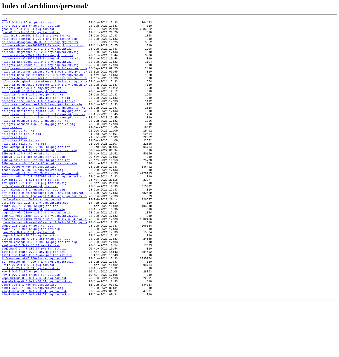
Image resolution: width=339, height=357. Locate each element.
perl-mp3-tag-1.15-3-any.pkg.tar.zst (31, 236)
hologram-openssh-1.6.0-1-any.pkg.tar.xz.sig (38, 145)
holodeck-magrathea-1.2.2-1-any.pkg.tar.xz (37, 55)
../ (4, 20)
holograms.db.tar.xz (18, 153)
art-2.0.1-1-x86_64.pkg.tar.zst (27, 24)
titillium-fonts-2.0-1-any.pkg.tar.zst (33, 299)
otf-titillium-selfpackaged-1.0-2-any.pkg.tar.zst (42, 228)
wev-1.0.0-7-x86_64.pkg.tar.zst (27, 322)
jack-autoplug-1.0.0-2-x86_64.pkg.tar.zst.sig (39, 177)
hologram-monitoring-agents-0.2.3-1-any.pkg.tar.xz (43, 126)
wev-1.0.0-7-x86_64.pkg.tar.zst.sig (31, 326)
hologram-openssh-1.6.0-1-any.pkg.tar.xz (35, 142)
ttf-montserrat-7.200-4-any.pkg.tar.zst (34, 307)
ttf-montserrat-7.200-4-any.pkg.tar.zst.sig (37, 311)
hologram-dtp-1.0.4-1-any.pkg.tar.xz (31, 102)
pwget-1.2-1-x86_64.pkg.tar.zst (27, 267)
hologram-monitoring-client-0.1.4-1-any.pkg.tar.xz (43, 134)
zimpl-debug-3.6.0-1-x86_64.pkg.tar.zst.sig (37, 350)
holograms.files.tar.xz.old (24, 169)
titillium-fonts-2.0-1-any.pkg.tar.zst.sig (37, 303)
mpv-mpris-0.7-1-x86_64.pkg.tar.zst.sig (34, 216)
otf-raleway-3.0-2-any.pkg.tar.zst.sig (33, 224)
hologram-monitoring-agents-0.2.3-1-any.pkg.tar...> (44, 130)
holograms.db (12, 149)
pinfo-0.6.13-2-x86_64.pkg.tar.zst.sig (33, 248)
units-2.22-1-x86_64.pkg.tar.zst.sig (31, 319)
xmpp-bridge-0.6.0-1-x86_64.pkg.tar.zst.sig (37, 334)
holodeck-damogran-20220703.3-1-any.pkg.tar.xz (40, 47)
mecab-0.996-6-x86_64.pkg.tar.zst (29, 197)
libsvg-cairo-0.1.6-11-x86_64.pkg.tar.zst (36, 189)
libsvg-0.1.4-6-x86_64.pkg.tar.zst (30, 181)
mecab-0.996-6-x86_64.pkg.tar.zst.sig (32, 201)
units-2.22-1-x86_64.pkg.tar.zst (28, 315)
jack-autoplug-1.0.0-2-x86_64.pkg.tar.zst (36, 173)
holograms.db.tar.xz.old (21, 157)
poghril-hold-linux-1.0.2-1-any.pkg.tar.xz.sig (40, 256)
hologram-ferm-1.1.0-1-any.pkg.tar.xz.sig (36, 114)
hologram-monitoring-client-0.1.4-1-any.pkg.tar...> (44, 138)
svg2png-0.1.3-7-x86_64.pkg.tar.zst (31, 291)
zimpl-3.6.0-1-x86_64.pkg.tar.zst (29, 338)
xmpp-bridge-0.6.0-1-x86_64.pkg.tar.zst (34, 330)
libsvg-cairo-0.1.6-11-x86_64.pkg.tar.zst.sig (39, 193)
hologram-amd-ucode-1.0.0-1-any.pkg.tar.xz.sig (40, 75)
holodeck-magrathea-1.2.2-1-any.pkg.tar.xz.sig (40, 59)
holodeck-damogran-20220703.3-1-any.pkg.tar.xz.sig (43, 51)
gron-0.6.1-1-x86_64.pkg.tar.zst (28, 31)
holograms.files (14, 161)
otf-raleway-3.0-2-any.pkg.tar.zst (30, 220)
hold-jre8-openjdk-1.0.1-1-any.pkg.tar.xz (36, 39)
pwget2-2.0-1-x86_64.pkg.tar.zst (28, 275)
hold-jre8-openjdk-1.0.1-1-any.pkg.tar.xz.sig (39, 43)
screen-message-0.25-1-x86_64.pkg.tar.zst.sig (39, 287)
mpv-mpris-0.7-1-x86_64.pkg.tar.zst (31, 212)
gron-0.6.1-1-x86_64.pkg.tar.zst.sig (31, 35)
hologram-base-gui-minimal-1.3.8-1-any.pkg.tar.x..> (44, 90)
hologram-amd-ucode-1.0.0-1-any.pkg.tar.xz (37, 71)
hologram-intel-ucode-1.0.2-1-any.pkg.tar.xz (38, 118)
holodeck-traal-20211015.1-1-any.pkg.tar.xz (37, 63)
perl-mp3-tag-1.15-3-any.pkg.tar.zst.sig (35, 240)
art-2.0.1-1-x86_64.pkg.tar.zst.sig (31, 27)
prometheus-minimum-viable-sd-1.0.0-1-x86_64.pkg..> (44, 260)
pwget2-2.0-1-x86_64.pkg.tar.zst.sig (31, 279)
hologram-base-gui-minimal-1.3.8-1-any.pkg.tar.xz (42, 86)
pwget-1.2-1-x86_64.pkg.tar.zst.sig (31, 271)
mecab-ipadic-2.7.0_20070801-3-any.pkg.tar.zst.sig (43, 208)
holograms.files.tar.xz (20, 165)
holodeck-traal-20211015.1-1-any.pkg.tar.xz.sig (41, 67)
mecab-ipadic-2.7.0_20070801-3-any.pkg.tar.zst (40, 204)
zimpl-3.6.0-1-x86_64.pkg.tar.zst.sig (32, 342)
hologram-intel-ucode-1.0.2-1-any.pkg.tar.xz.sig (42, 122)
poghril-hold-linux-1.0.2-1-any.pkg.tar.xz (37, 252)
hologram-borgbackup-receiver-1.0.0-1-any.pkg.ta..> (44, 94)
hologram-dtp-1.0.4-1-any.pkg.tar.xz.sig (35, 106)
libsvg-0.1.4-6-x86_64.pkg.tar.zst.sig (33, 185)
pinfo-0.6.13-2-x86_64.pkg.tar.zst (30, 244)
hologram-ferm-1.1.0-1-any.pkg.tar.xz (32, 110)
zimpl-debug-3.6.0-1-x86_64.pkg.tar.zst (34, 346)
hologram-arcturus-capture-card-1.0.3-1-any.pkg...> (44, 79)
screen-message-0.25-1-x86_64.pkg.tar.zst (36, 283)
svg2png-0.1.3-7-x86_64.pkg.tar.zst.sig (34, 295)
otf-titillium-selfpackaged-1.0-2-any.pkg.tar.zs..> (44, 232)
